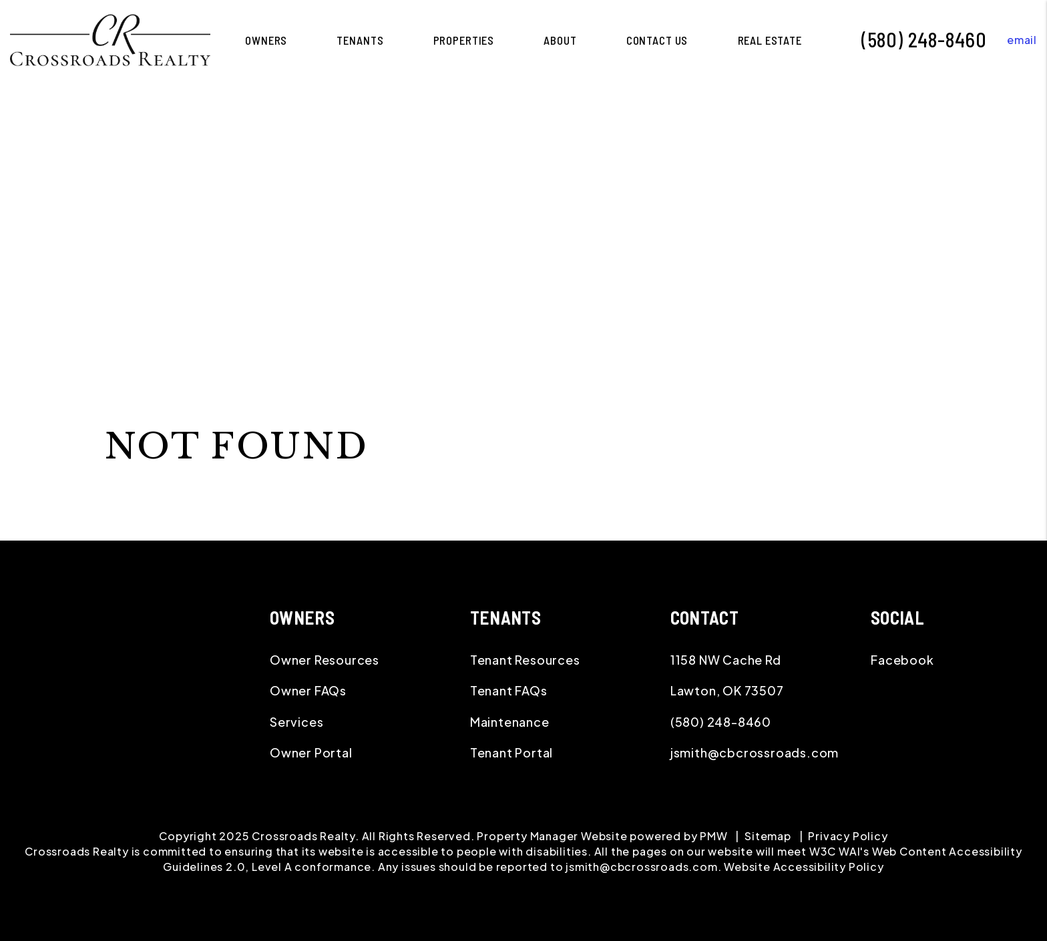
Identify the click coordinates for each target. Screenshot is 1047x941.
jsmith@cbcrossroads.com (754, 752)
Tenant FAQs (509, 690)
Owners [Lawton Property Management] (266, 40)
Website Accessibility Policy (803, 867)
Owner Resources (324, 659)
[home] (110, 38)
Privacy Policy (847, 836)
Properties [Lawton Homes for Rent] (464, 40)
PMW (713, 836)
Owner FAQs (308, 690)
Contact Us (657, 40)
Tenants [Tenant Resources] (360, 40)
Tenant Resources (525, 659)
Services (296, 721)
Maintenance (510, 721)
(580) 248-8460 (924, 39)
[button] (1012, 39)
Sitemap (768, 836)
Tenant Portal (511, 752)
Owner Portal (311, 752)
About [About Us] (560, 40)
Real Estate (770, 40)
